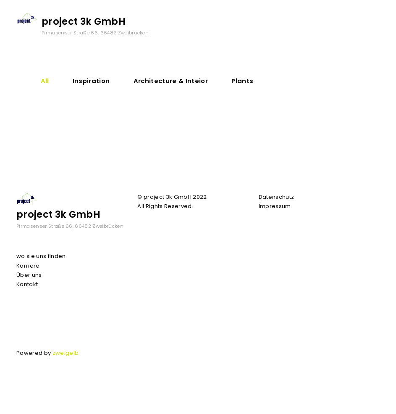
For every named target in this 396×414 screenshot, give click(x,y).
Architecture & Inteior (171, 80)
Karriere (28, 266)
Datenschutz (276, 197)
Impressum (275, 206)
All (45, 80)
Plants (242, 80)
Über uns (29, 275)
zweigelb (65, 353)
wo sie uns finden (41, 256)
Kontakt (27, 284)
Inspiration (91, 80)
